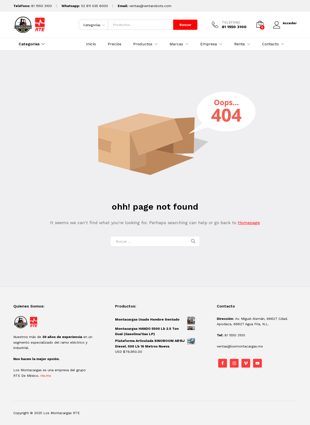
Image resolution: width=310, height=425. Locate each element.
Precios (114, 44)
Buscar (185, 25)
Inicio (91, 44)
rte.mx (45, 376)
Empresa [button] (208, 44)
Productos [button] (142, 44)
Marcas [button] (176, 44)
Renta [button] (239, 44)
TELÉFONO (230, 22)
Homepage (249, 222)
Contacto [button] (270, 44)
